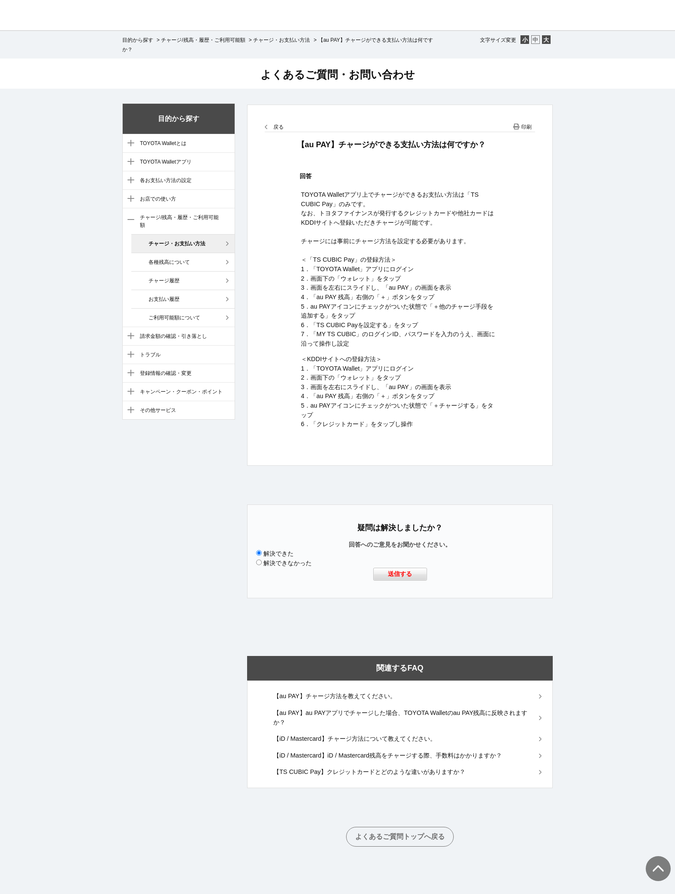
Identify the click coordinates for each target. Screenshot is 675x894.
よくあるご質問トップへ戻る (400, 836)
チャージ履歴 (164, 281)
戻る (278, 127)
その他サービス (158, 410)
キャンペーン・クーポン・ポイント (181, 392)
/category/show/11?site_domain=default (129, 392)
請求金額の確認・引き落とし (173, 336)
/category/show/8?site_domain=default (129, 336)
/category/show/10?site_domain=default (129, 373)
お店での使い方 (158, 199)
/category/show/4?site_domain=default (129, 162)
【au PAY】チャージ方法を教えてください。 (334, 696)
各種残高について (169, 262)
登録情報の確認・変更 (166, 373)
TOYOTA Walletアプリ (166, 162)
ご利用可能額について (174, 318)
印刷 (526, 127)
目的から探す (137, 40)
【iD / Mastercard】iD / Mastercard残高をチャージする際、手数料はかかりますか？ (387, 755)
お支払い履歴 (164, 299)
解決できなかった (287, 563)
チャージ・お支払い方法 (281, 40)
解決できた (278, 553)
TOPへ (653, 860)
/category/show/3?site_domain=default (129, 144)
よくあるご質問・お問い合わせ (337, 74)
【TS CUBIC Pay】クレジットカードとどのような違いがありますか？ (369, 771)
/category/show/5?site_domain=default (129, 181)
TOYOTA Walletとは (163, 143)
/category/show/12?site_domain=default (129, 411)
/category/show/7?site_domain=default (129, 220)
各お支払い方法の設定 (166, 180)
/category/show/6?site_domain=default (129, 199)
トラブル (150, 355)
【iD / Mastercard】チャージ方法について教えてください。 (354, 738)
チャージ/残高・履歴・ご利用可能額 (203, 40)
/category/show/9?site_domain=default (129, 355)
